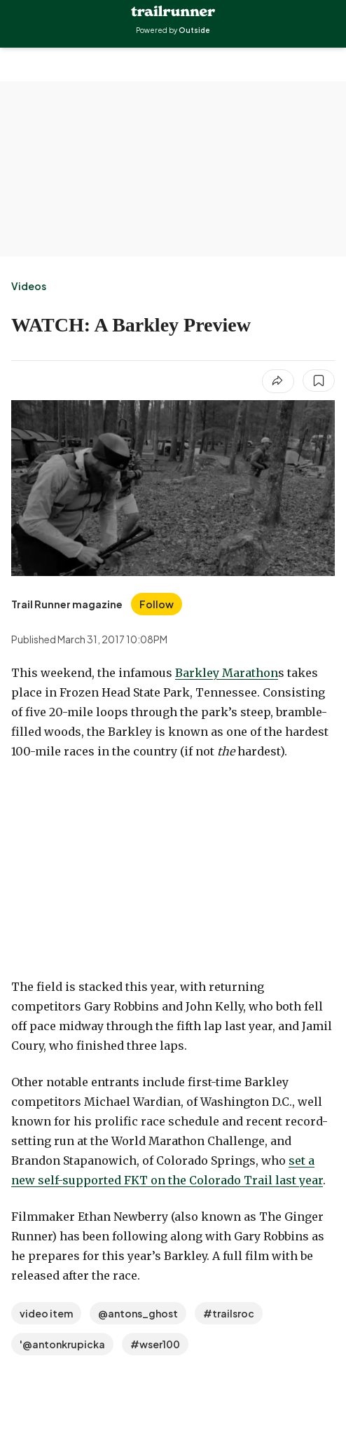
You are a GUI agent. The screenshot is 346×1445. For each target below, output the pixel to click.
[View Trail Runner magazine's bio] (67, 604)
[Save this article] (319, 380)
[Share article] (278, 381)
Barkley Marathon (226, 673)
